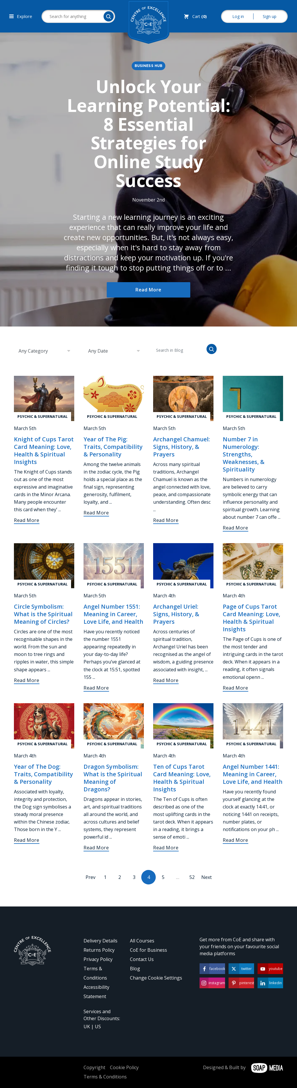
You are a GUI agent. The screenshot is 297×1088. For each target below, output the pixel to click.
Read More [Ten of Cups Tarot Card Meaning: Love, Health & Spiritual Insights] (166, 847)
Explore (20, 16)
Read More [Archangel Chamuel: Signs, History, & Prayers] (166, 520)
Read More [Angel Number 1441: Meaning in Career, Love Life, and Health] (235, 840)
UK (87, 1026)
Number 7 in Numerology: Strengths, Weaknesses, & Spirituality (244, 454)
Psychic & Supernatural (42, 416)
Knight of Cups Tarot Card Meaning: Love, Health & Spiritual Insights (44, 450)
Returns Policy (99, 950)
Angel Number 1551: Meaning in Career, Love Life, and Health (113, 614)
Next (206, 877)
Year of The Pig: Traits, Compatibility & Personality (113, 446)
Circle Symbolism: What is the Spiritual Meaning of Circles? (43, 614)
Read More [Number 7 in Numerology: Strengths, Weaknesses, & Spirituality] (235, 528)
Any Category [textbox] (33, 351)
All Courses (142, 941)
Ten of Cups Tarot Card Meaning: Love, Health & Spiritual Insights (182, 778)
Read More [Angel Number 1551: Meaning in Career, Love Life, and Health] (96, 688)
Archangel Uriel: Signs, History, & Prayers (176, 614)
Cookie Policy (124, 1067)
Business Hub (149, 66)
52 (192, 877)
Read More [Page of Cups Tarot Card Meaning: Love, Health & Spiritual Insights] (235, 688)
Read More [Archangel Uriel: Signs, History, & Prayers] (166, 680)
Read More (148, 289)
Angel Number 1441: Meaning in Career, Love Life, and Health (252, 774)
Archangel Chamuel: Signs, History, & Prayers (181, 446)
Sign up (269, 16)
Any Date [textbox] (98, 351)
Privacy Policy (98, 959)
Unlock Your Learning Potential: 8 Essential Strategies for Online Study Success (148, 133)
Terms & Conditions (105, 1077)
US (98, 1026)
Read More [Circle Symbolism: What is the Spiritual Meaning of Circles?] (26, 680)
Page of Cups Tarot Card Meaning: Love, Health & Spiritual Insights (251, 618)
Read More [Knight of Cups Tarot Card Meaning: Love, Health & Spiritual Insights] (26, 520)
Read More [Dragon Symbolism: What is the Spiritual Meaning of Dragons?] (96, 847)
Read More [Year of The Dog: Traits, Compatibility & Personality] (26, 840)
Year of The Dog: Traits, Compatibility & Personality (43, 774)
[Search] (109, 16)
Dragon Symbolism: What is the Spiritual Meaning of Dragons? (113, 778)
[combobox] (44, 351)
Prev (90, 877)
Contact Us (142, 959)
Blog (135, 968)
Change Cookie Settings (156, 978)
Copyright (94, 1067)
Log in (238, 16)
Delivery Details (100, 941)
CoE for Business (148, 950)
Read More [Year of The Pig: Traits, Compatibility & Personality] (96, 512)
